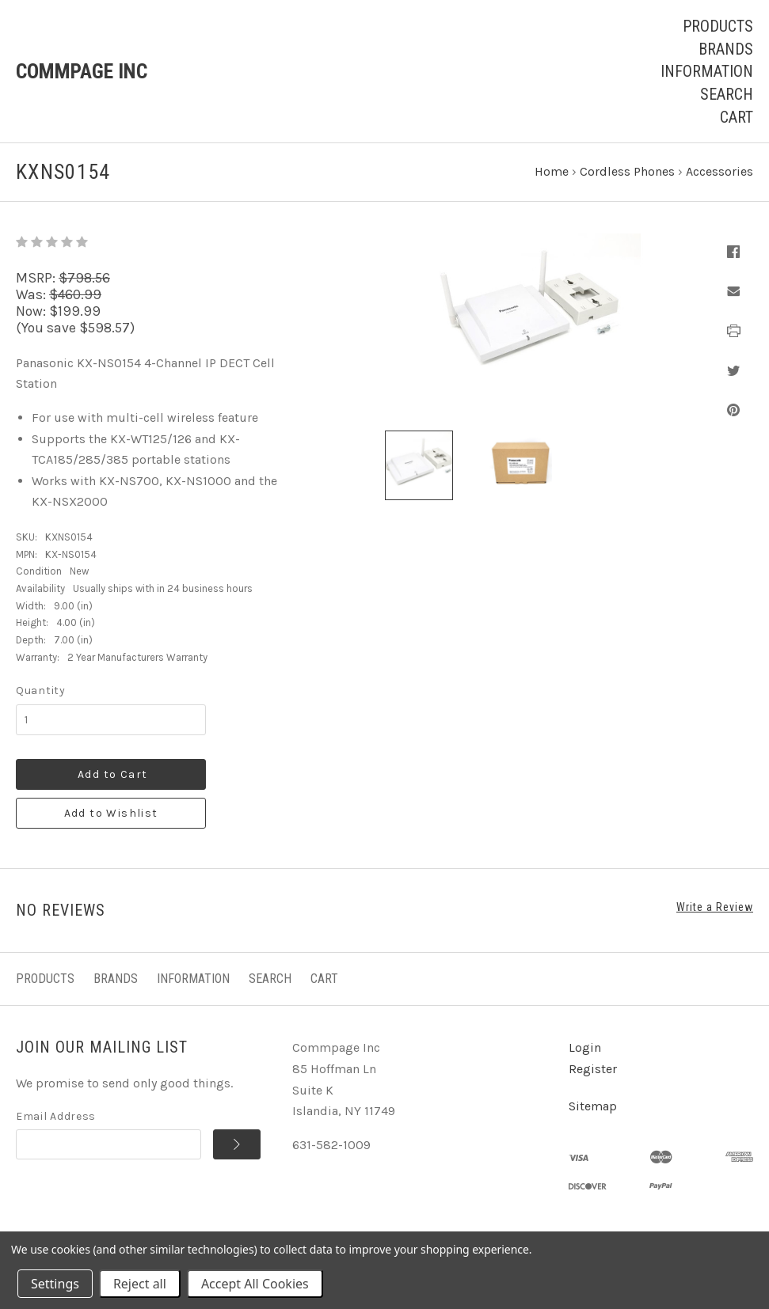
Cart (736, 117)
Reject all (139, 1283)
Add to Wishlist (111, 813)
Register (593, 1068)
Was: (32, 294)
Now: (32, 311)
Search (726, 94)
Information (707, 71)
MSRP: (37, 278)
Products (718, 26)
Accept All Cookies (255, 1283)
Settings (55, 1283)
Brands (726, 49)
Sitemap (593, 1106)
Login (585, 1047)
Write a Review (714, 907)
